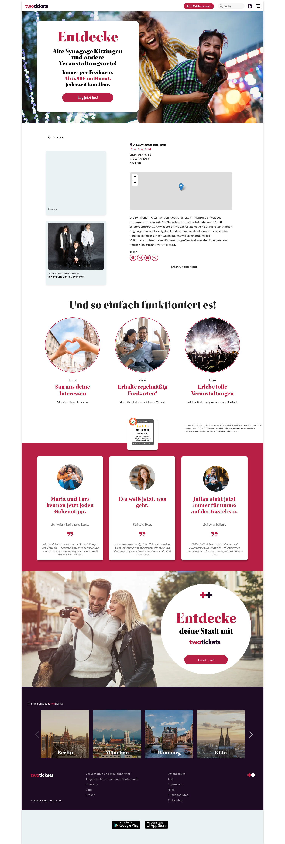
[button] (221, 6)
